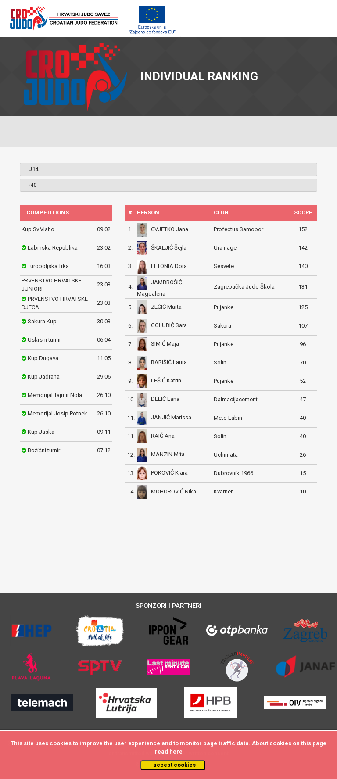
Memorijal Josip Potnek (57, 413)
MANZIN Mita (168, 454)
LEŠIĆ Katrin (166, 381)
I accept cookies (173, 764)
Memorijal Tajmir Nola (55, 395)
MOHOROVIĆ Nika (173, 491)
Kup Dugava (43, 358)
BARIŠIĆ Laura (169, 362)
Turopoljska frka (48, 266)
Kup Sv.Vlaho (38, 229)
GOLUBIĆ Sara (169, 325)
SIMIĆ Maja (165, 344)
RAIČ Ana (163, 436)
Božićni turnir (44, 450)
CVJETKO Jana (169, 229)
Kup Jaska (41, 432)
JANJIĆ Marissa (171, 418)
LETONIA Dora (169, 266)
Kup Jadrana (44, 376)
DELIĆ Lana (165, 399)
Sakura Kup (42, 321)
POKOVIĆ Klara (169, 473)
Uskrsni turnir (44, 339)
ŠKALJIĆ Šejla (168, 247)
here (176, 751)
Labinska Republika (53, 247)
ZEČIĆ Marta (166, 307)
